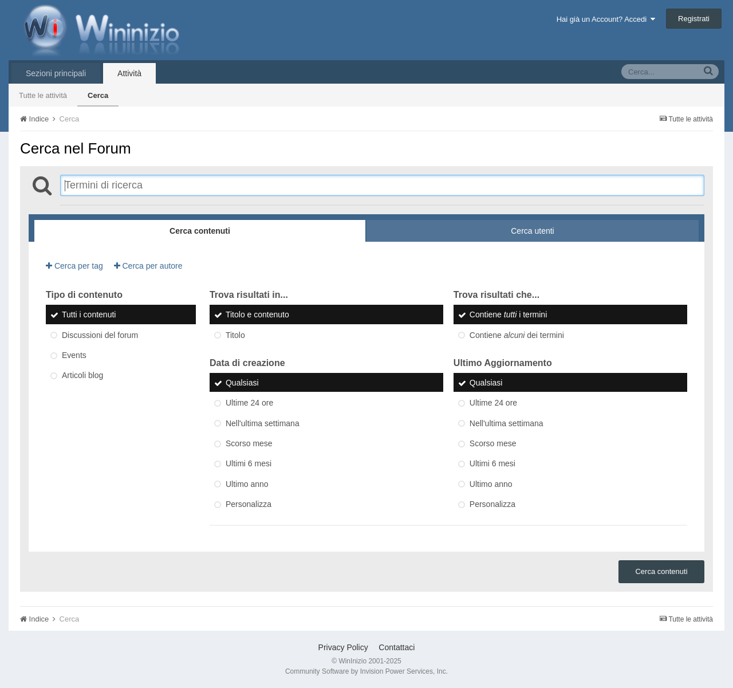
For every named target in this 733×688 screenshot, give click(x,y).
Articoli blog (82, 375)
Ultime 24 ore (249, 403)
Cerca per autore (148, 265)
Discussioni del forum (100, 335)
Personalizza (248, 504)
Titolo (235, 335)
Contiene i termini (508, 315)
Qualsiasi (242, 382)
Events (74, 355)
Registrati (694, 18)
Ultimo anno (247, 484)
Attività (129, 73)
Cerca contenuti (661, 571)
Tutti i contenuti (89, 315)
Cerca (98, 95)
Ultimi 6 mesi (248, 464)
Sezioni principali (56, 73)
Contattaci (397, 647)
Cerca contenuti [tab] (200, 230)
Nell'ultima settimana (262, 423)
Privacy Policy (343, 647)
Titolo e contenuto (257, 315)
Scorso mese (249, 443)
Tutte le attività (43, 95)
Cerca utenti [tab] (532, 230)
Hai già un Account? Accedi (606, 19)
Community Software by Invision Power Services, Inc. (366, 671)
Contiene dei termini (517, 335)
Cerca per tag (74, 265)
